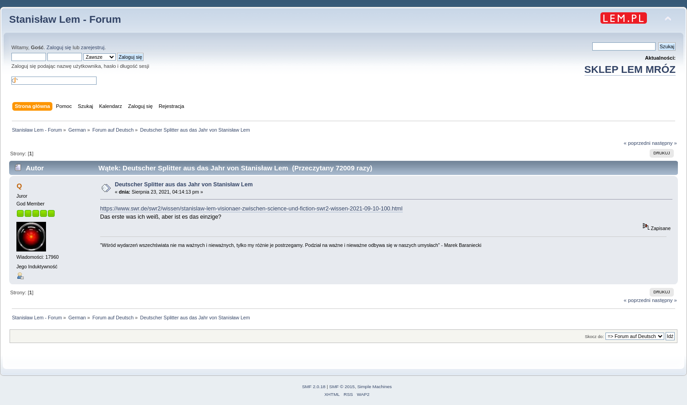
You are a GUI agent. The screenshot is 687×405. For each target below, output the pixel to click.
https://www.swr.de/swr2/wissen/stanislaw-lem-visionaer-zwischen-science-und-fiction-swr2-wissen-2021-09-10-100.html (251, 208)
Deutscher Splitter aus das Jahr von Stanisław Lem (184, 184)
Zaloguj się (58, 47)
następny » (664, 143)
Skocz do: (594, 336)
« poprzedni (637, 143)
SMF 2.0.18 (314, 386)
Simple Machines (374, 386)
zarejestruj (93, 47)
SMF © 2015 (342, 386)
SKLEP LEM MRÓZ (630, 69)
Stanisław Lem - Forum (65, 19)
